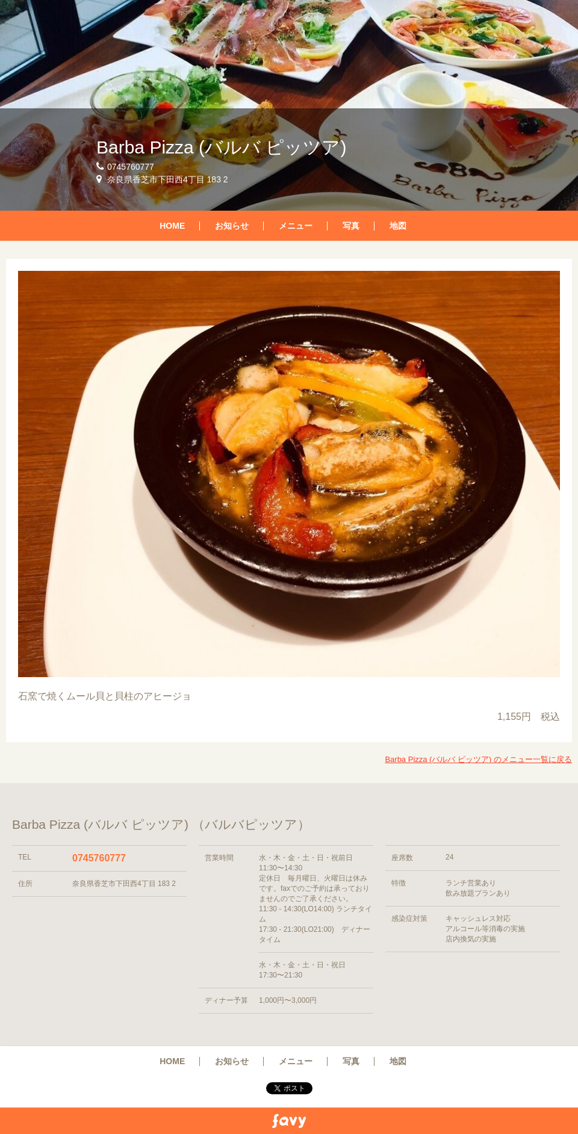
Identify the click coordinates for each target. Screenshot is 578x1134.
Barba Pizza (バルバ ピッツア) (221, 147)
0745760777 (99, 858)
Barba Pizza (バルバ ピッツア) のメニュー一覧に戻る (478, 759)
